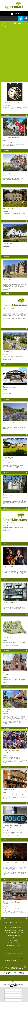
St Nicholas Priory (9, 566)
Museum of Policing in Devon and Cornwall (13, 826)
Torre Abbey (7, 637)
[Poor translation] (15, 986)
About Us (10, 956)
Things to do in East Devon (14, 945)
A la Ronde (7, 173)
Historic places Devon (14, 937)
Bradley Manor (8, 244)
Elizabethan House (10, 387)
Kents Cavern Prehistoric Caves (14, 862)
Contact (9, 951)
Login (18, 956)
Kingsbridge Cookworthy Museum (11, 674)
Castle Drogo (7, 279)
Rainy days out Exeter (14, 940)
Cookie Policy (10, 963)
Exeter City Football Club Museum (12, 751)
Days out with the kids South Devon (14, 927)
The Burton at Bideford (11, 138)
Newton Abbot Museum (11, 102)
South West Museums (10, 960)
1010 (22, 960)
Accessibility (18, 951)
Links (19, 963)
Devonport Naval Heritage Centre (12, 903)
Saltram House (8, 495)
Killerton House (8, 422)
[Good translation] (11, 986)
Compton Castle (8, 308)
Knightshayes (8, 458)
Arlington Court (8, 208)
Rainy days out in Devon (14, 942)
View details (6, 115)
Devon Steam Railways (14, 935)
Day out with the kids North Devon (14, 922)
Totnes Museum (8, 790)
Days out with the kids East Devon (14, 925)
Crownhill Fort (8, 352)
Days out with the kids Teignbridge (14, 930)
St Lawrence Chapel (10, 523)
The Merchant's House (11, 602)
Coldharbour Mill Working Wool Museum (13, 710)
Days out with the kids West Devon (14, 932)
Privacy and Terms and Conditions (14, 953)
